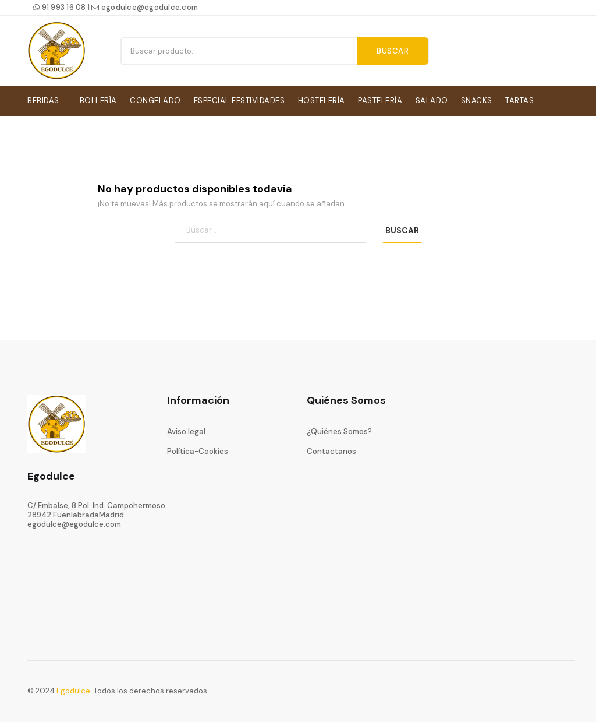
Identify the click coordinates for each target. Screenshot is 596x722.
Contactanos (331, 450)
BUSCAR (402, 228)
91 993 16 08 (59, 7)
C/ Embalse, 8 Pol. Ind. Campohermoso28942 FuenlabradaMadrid (96, 507)
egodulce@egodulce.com (144, 7)
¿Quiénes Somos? (339, 429)
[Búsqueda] (271, 228)
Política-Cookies (197, 450)
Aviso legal (186, 429)
